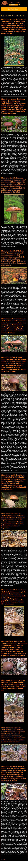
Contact (18, 2)
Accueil (11, 2)
